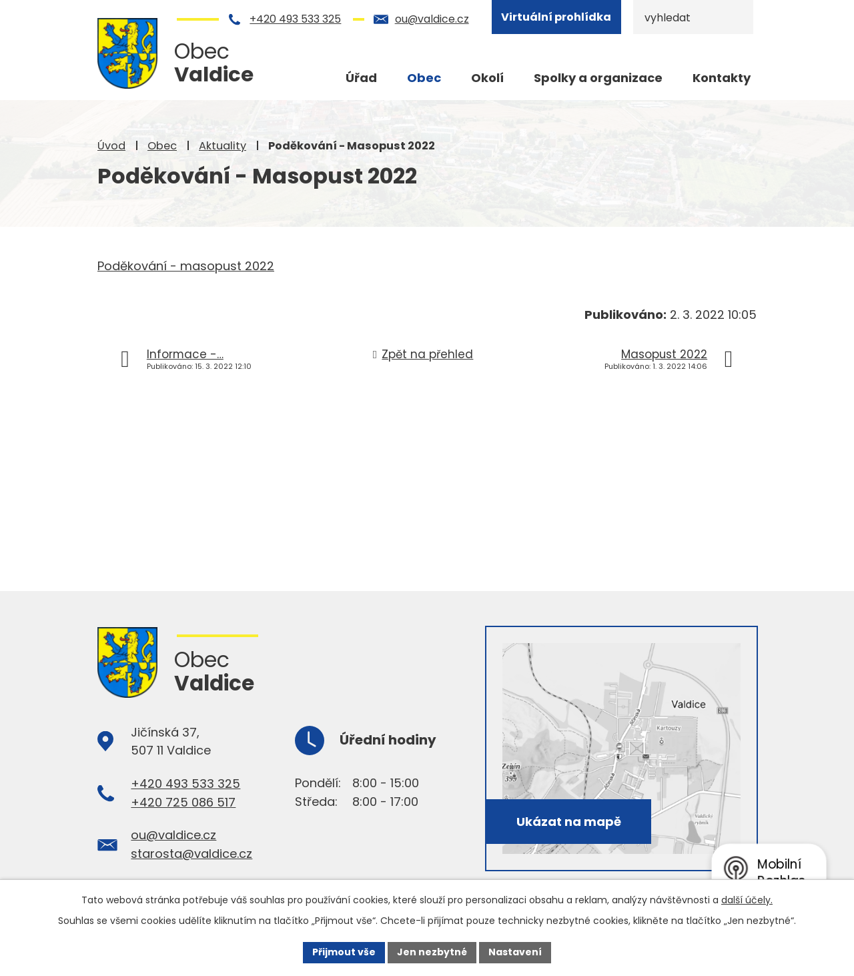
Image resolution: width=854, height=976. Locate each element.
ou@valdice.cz (432, 19)
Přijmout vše (344, 952)
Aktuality (222, 145)
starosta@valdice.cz (191, 853)
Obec (162, 145)
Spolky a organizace (598, 77)
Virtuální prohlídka (556, 17)
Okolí (487, 77)
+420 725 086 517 (183, 802)
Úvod (111, 145)
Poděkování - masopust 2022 (185, 266)
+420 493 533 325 (295, 19)
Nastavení (515, 952)
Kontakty (722, 77)
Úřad (361, 77)
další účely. (747, 900)
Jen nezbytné (432, 952)
